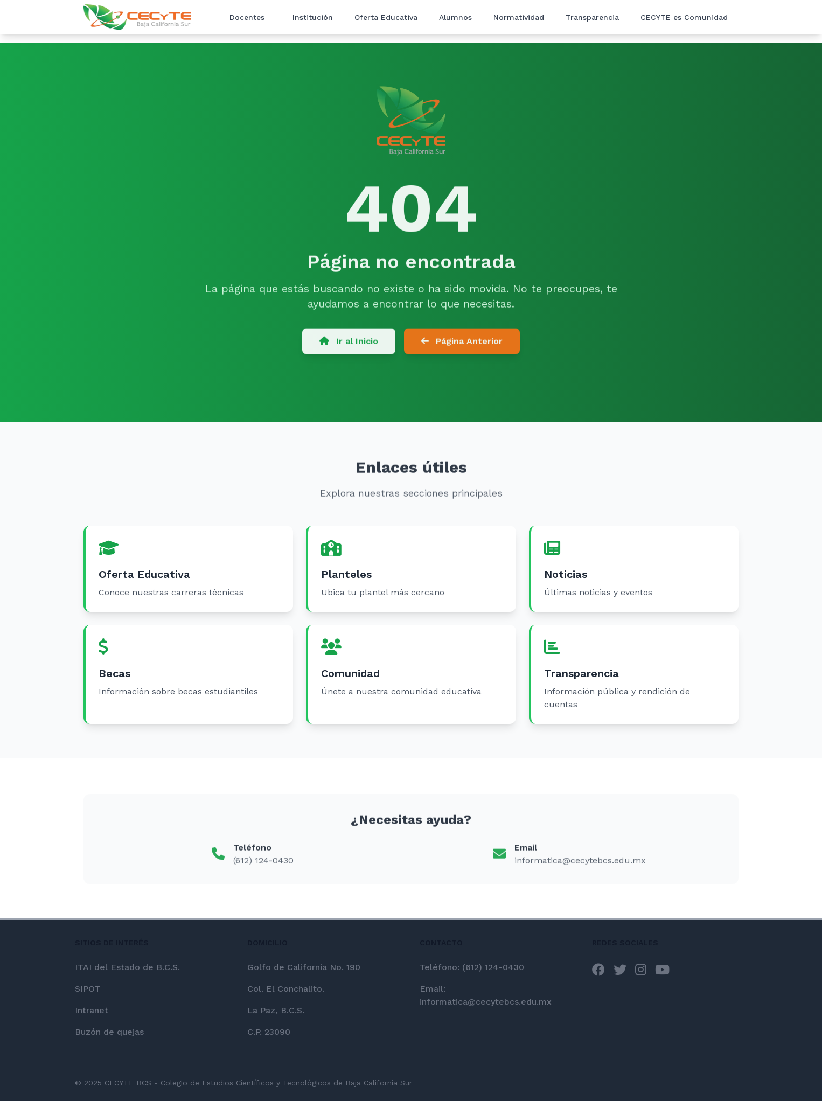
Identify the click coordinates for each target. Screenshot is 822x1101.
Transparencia (592, 17)
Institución (312, 17)
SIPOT (88, 989)
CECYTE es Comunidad (684, 17)
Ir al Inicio (348, 344)
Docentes (246, 17)
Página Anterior (462, 344)
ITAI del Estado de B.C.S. (127, 967)
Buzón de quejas (109, 1032)
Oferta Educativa (385, 17)
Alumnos (455, 17)
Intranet (91, 1010)
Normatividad (518, 17)
